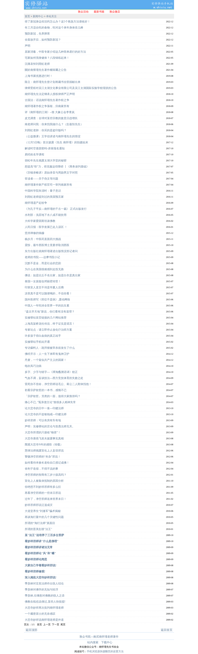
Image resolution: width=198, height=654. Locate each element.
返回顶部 (31, 630)
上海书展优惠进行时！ (39, 75)
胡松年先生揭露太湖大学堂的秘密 (46, 160)
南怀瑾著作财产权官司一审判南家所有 (48, 184)
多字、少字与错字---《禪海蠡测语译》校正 (51, 372)
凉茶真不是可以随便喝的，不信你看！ (48, 293)
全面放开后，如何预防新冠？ (43, 39)
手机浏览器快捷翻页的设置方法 (105, 651)
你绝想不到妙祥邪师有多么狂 (43, 486)
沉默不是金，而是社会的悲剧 (43, 263)
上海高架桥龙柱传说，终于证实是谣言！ (50, 323)
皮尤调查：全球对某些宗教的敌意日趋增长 (51, 118)
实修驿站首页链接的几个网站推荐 (46, 317)
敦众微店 (115, 11)
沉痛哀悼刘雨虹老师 (37, 63)
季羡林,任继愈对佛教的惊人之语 (45, 595)
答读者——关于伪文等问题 (41, 178)
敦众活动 (83, 11)
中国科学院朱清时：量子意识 (43, 190)
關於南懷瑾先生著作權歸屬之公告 (46, 69)
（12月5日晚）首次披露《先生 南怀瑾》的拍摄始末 (56, 142)
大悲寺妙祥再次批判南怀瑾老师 (44, 607)
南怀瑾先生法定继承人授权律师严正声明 (50, 94)
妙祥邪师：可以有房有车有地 (43, 420)
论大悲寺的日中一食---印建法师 (44, 408)
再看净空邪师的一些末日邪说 (43, 492)
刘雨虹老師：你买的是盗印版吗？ (46, 130)
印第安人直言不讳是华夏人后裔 (44, 287)
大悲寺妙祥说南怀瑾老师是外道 (44, 619)
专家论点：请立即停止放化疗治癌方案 (48, 329)
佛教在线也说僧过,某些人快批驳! (45, 601)
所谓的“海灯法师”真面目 (40, 523)
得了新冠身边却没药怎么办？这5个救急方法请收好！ (57, 21)
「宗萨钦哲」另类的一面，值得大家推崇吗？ (52, 396)
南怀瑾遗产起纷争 (36, 202)
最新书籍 (99, 11)
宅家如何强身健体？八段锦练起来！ (47, 57)
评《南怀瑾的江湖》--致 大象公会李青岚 (50, 112)
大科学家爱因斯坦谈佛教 (40, 220)
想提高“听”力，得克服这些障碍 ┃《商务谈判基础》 (57, 166)
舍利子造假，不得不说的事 (41, 468)
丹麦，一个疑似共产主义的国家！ (46, 359)
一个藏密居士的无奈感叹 (40, 613)
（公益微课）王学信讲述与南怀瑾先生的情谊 (52, 136)
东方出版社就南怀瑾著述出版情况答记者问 (51, 251)
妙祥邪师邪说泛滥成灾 (39, 504)
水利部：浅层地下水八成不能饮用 (46, 214)
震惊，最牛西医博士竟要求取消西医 (47, 245)
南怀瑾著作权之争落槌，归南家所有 (47, 106)
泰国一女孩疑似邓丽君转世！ (43, 281)
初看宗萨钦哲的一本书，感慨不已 (46, 390)
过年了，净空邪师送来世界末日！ (46, 498)
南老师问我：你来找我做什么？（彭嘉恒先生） (54, 124)
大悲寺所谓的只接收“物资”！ (43, 432)
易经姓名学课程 (34, 154)
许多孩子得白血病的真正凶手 (43, 335)
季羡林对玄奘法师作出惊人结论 (44, 583)
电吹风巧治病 (33, 366)
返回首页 (166, 630)
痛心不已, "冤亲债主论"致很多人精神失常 (50, 402)
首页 (27, 16)
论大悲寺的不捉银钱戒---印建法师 (46, 414)
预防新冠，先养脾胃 (37, 33)
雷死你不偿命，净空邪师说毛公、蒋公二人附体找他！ (58, 384)
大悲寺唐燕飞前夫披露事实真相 (44, 438)
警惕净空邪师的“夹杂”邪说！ (43, 456)
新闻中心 (38, 16)
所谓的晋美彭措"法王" (38, 529)
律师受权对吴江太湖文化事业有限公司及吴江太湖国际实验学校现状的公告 (71, 88)
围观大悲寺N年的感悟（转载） (44, 444)
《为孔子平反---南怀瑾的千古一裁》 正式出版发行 (56, 208)
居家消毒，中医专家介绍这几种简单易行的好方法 (55, 51)
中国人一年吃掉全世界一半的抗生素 (47, 305)
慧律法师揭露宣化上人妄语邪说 (44, 450)
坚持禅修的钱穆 (34, 233)
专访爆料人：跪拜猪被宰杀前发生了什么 (50, 347)
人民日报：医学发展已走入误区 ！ (46, 227)
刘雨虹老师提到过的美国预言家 (44, 196)
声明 (27, 45)
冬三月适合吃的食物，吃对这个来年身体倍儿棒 (54, 27)
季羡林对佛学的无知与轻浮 (41, 589)
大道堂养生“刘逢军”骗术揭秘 (43, 511)
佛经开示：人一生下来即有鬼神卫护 (47, 353)
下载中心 (106, 642)
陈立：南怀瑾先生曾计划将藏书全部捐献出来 (52, 82)
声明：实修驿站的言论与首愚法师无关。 (50, 426)
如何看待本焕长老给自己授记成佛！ (47, 462)
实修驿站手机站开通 (37, 341)
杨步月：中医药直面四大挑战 (43, 239)
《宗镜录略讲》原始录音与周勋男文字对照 (51, 172)
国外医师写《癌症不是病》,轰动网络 (47, 299)
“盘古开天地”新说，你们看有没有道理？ (50, 311)
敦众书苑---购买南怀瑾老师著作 (99, 636)
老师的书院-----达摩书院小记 (42, 257)
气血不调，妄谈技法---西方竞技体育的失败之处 (54, 378)
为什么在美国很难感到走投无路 (44, 269)
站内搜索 (92, 642)
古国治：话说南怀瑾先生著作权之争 (47, 100)
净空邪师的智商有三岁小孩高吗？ (46, 474)
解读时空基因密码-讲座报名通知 (45, 148)
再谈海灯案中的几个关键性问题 (44, 517)
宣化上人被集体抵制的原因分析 (44, 480)
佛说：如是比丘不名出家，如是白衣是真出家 (52, 275)
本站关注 (51, 16)
